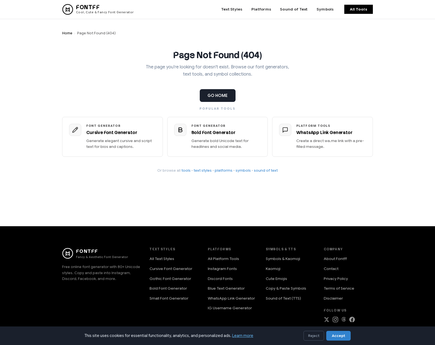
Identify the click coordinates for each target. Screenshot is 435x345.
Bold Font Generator (168, 288)
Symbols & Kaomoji (283, 258)
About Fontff (335, 258)
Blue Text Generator (226, 288)
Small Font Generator (169, 298)
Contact (331, 268)
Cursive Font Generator (171, 268)
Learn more (242, 335)
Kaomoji (273, 268)
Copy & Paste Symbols (286, 288)
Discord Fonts (220, 278)
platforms (223, 170)
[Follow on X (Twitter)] (326, 321)
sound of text (266, 170)
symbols (243, 170)
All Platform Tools (223, 258)
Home (67, 33)
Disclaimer (333, 298)
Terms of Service (339, 288)
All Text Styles (162, 258)
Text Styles (231, 9)
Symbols (325, 9)
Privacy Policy (336, 278)
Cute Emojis (276, 278)
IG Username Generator (230, 308)
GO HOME (218, 95)
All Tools (358, 9)
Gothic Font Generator (170, 278)
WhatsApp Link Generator (231, 298)
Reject (313, 335)
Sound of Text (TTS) (283, 298)
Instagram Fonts (222, 268)
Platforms (261, 9)
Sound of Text (294, 9)
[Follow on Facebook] (352, 321)
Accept (338, 335)
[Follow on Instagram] (335, 321)
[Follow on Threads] (344, 321)
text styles (203, 170)
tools (186, 170)
